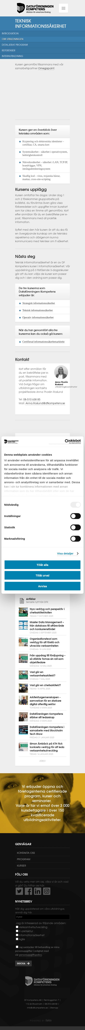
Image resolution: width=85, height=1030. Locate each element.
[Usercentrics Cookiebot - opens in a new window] (65, 441)
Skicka (21, 963)
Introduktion (10, 33)
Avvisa (42, 586)
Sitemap (54, 1007)
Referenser (8, 50)
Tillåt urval (42, 575)
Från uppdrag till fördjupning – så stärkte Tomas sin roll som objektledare (47, 659)
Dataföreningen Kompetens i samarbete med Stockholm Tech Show (47, 730)
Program (23, 859)
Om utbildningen (12, 39)
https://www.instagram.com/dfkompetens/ (46, 891)
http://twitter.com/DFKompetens (19, 891)
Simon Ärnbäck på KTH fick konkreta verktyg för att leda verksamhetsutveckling (47, 747)
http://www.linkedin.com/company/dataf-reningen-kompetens (37, 891)
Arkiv (42, 761)
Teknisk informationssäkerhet (37, 310)
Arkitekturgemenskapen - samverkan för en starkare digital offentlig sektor (45, 701)
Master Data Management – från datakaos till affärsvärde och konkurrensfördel (47, 626)
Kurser (21, 865)
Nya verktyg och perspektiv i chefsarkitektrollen (47, 610)
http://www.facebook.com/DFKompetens (28, 891)
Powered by (40, 1020)
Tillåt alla (42, 564)
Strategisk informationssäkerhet (38, 303)
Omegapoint (46, 68)
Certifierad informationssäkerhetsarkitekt (43, 341)
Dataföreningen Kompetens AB (35, 8)
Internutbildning (12, 56)
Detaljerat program (15, 44)
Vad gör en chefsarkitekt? (45, 685)
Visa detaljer (65, 553)
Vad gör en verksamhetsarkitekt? (42, 673)
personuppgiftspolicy (30, 954)
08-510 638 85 (31, 399)
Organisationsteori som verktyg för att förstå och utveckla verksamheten (44, 642)
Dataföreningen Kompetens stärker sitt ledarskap (46, 715)
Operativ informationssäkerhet (38, 317)
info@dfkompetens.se (37, 1007)
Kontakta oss (26, 852)
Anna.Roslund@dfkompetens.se (45, 403)
